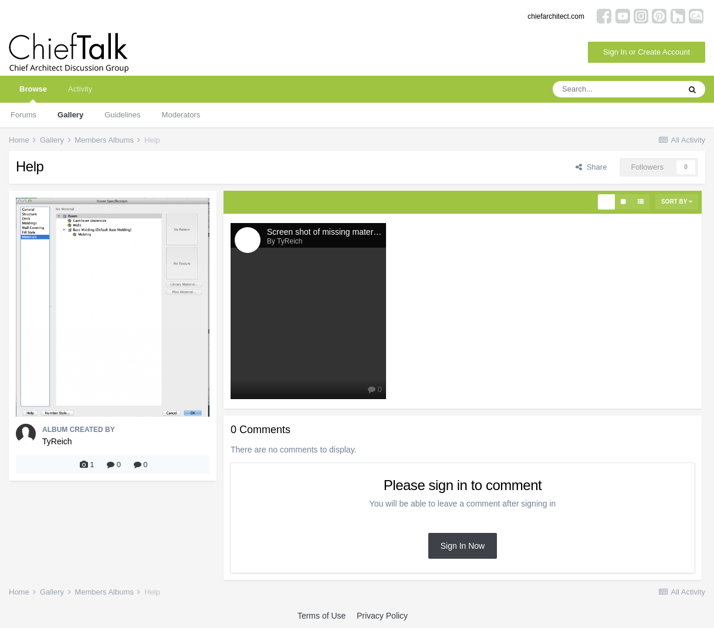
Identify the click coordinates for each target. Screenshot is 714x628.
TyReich (57, 441)
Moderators (181, 114)
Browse (33, 94)
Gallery (70, 114)
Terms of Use (321, 615)
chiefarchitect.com (555, 16)
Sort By (676, 201)
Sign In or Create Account (646, 52)
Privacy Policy (382, 615)
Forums (23, 114)
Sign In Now (463, 546)
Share (591, 167)
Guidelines (122, 114)
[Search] (616, 89)
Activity (80, 89)
